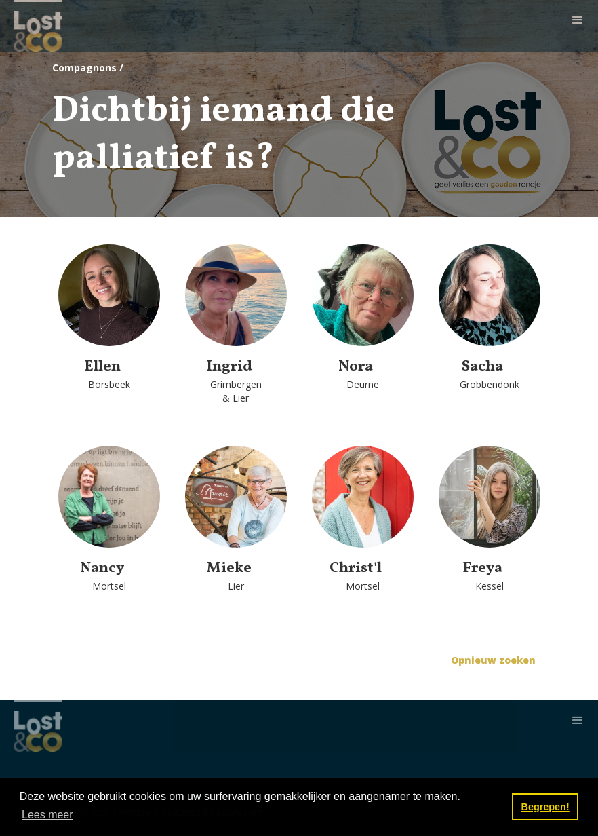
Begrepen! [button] (545, 806)
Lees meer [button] (47, 814)
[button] (577, 20)
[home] (38, 26)
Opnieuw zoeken (493, 659)
